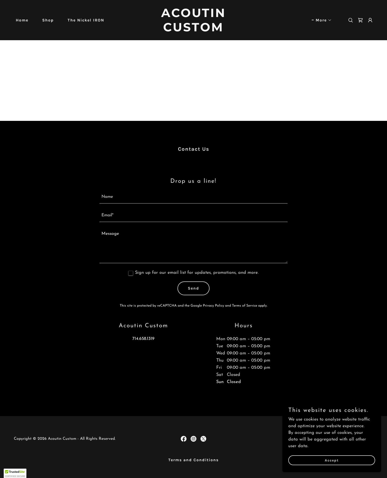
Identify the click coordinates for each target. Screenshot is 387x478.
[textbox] (193, 197)
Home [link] (22, 20)
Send (193, 288)
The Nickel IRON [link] (86, 20)
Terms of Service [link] (244, 306)
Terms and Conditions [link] (193, 460)
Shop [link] (48, 20)
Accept (332, 460)
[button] (322, 20)
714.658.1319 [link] (143, 338)
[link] (193, 30)
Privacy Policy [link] (213, 306)
